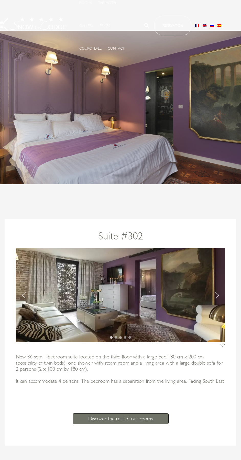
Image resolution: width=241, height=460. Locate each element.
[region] (120, 295)
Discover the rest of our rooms (120, 419)
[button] (146, 26)
